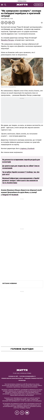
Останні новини (9, 283)
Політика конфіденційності (27, 376)
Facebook (15, 195)
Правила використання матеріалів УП (12, 378)
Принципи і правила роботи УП (33, 378)
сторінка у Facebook (27, 148)
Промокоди (22, 380)
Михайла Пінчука (7, 40)
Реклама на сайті (13, 376)
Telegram (5, 195)
